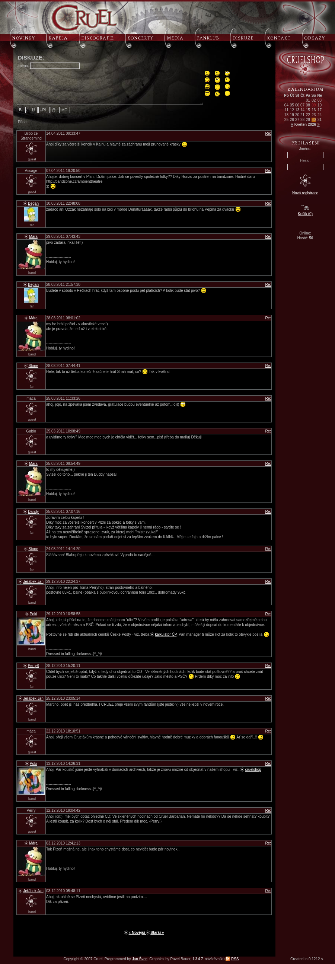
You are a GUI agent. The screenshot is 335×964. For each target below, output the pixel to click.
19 (292, 115)
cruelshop (253, 769)
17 (320, 110)
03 (320, 100)
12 (292, 110)
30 (314, 120)
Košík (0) (305, 214)
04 (286, 105)
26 (292, 120)
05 (292, 105)
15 (308, 110)
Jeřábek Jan (33, 582)
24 (320, 115)
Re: (268, 133)
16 (314, 110)
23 (314, 115)
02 (314, 100)
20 (297, 115)
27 (297, 120)
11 (286, 110)
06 (297, 105)
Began (33, 203)
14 (302, 110)
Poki (33, 614)
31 (320, 120)
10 (320, 105)
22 (308, 115)
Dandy (33, 512)
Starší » (157, 933)
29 (308, 120)
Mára (33, 236)
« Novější (137, 933)
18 (286, 115)
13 (297, 110)
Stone (33, 366)
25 (286, 120)
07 (302, 105)
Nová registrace (305, 193)
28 (302, 120)
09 (314, 105)
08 (308, 105)
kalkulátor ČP (165, 634)
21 (302, 115)
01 (308, 100)
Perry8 (33, 666)
